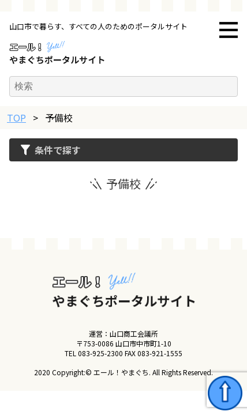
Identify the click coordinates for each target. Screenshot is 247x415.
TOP (16, 117)
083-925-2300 (100, 353)
